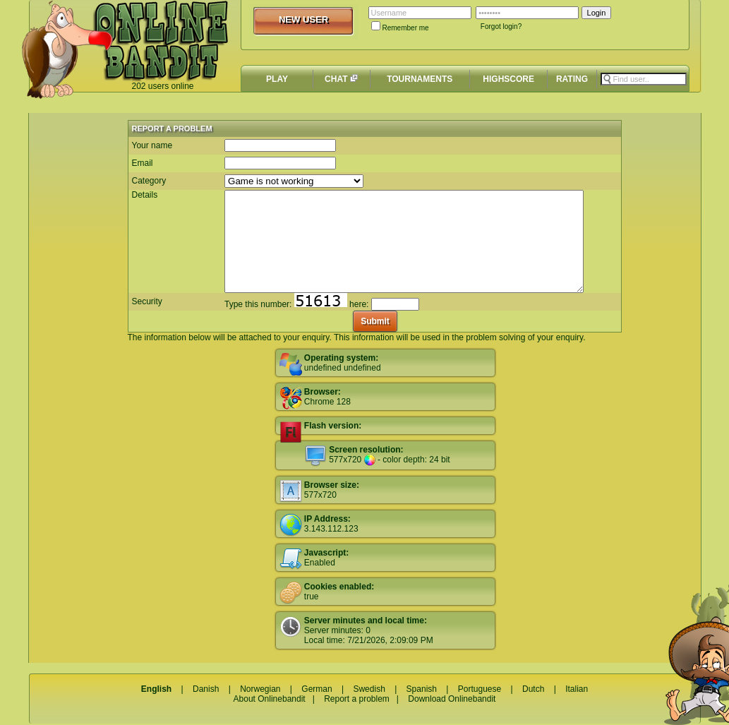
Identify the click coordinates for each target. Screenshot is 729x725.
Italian (576, 689)
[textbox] (644, 79)
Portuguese (479, 689)
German (316, 689)
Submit (375, 321)
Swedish (369, 689)
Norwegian (260, 689)
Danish (206, 689)
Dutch (533, 689)
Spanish (421, 689)
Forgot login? (501, 26)
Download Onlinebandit (451, 699)
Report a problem (357, 699)
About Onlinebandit (270, 699)
